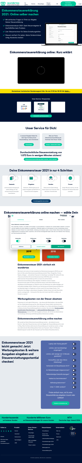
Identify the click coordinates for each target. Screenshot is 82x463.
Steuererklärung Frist (47, 450)
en (57, 3)
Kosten (33, 3)
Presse (57, 433)
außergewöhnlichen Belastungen (45, 310)
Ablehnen (21, 246)
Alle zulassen (61, 246)
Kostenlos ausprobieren (68, 4)
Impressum (58, 436)
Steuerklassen (45, 430)
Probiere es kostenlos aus (60, 403)
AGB (16, 442)
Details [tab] (41, 219)
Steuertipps (41, 3)
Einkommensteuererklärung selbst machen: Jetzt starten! (41, 159)
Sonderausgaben (59, 308)
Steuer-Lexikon (49, 3)
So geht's (26, 3)
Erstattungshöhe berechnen (41, 201)
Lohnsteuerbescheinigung (48, 438)
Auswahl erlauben (41, 246)
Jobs (57, 439)
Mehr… (67, 91)
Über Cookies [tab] (61, 219)
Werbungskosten (22, 311)
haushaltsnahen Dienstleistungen (26, 310)
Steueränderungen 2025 (48, 444)
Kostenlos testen (29, 257)
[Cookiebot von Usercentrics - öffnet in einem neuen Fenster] (61, 216)
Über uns (58, 430)
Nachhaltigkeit (18, 439)
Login (80, 3)
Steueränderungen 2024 (48, 441)
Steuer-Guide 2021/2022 (53, 144)
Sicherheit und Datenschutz (41, 116)
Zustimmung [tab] (21, 219)
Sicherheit (17, 433)
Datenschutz (18, 436)
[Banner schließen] (70, 215)
